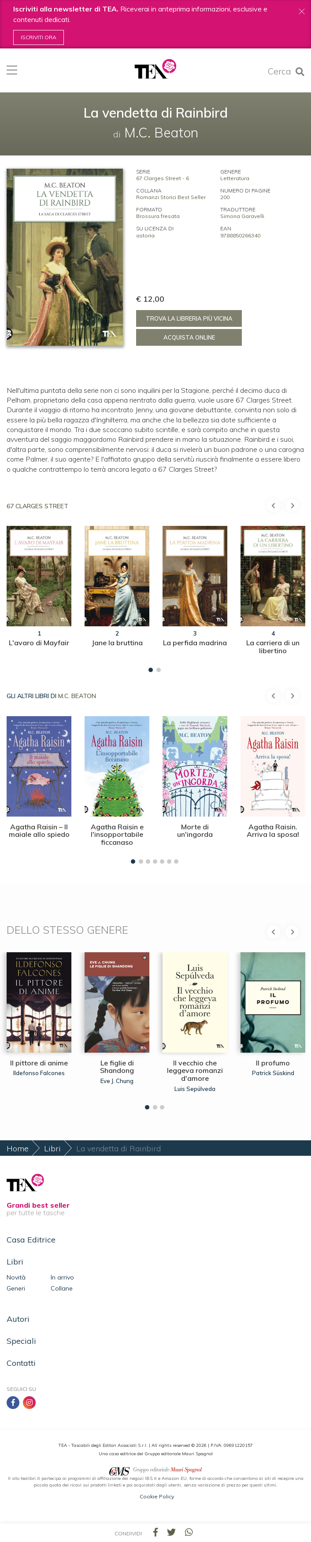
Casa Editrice (31, 1240)
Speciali (21, 1341)
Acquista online (189, 337)
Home (18, 1148)
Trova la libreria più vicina (189, 318)
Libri (52, 1148)
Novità (16, 1277)
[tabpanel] (39, 593)
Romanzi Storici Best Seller (171, 197)
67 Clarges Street (37, 506)
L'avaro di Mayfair (39, 642)
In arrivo (62, 1277)
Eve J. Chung (116, 1080)
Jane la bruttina (117, 642)
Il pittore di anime (39, 1062)
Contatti (21, 1363)
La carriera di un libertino (273, 646)
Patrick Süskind (273, 1072)
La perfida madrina (195, 642)
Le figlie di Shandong (117, 1066)
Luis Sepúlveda (194, 1088)
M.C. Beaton (77, 696)
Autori (18, 1319)
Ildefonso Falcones (39, 1072)
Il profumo (273, 1062)
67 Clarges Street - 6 (162, 178)
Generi (16, 1288)
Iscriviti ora (38, 37)
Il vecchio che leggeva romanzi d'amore (195, 1070)
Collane (62, 1288)
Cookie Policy (157, 1496)
